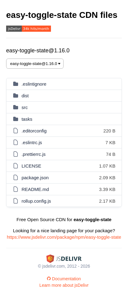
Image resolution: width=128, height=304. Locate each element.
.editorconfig (34, 130)
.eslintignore (33, 84)
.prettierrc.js (33, 154)
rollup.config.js (36, 201)
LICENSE (31, 165)
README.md (35, 189)
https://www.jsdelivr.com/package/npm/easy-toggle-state (64, 237)
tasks (26, 119)
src (24, 107)
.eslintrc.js (31, 142)
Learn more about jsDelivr (63, 285)
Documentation (64, 278)
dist (25, 95)
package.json (34, 177)
